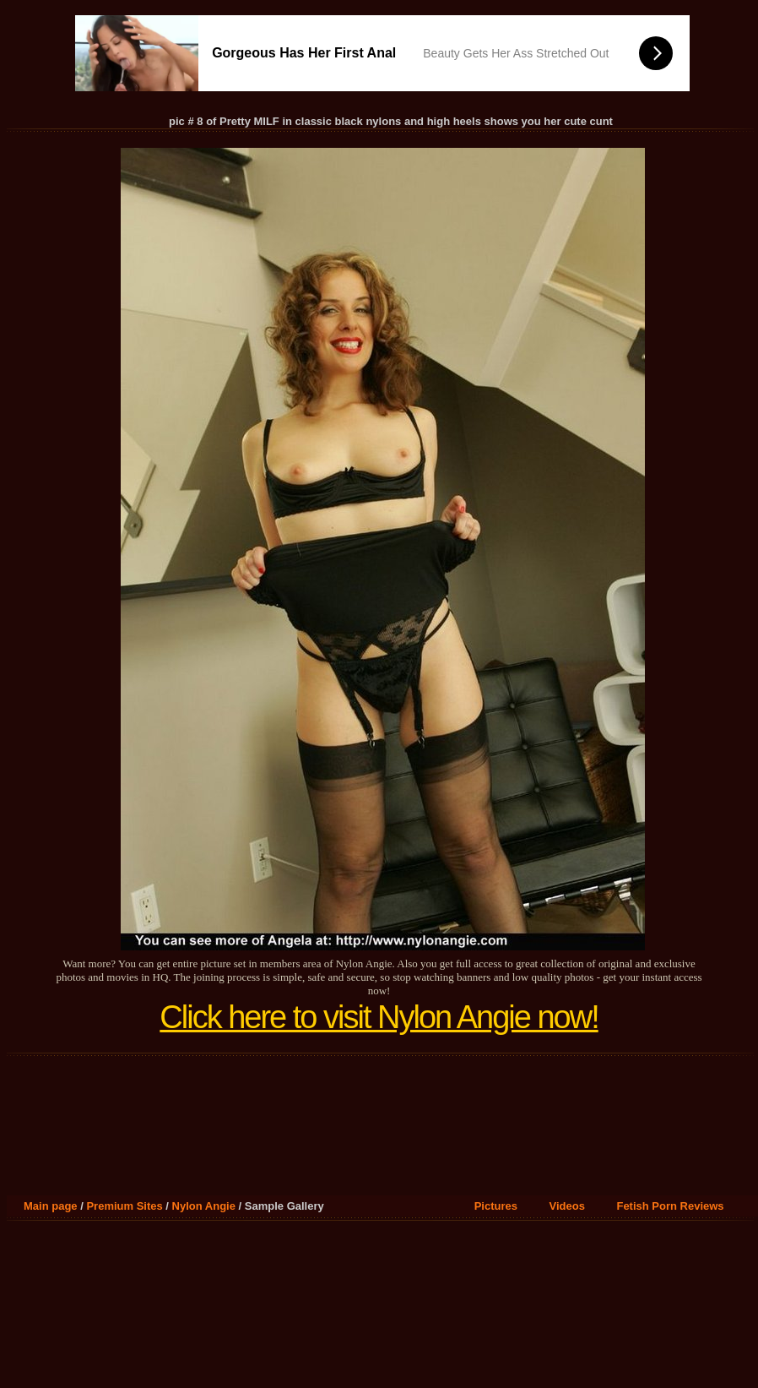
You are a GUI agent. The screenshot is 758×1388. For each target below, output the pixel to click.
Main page (51, 1206)
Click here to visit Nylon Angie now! (379, 1017)
